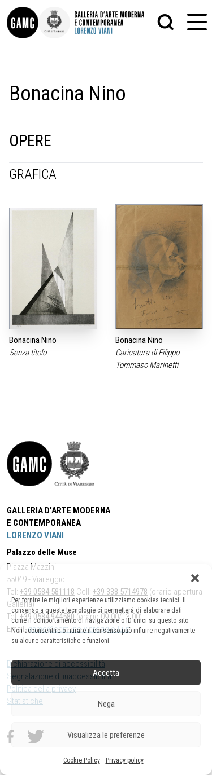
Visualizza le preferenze (106, 735)
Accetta (106, 673)
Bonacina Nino (33, 340)
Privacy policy (125, 760)
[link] (22, 22)
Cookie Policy (81, 760)
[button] (195, 578)
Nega (106, 704)
